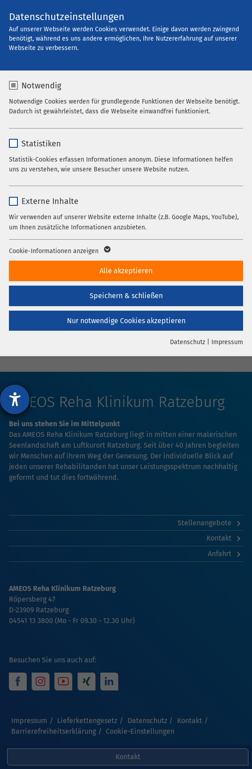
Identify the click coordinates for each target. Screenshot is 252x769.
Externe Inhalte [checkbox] (49, 201)
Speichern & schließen (126, 295)
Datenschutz (187, 342)
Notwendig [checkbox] (41, 86)
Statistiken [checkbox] (41, 144)
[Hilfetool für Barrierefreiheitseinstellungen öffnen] (14, 399)
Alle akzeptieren (126, 270)
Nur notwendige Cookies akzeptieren (126, 320)
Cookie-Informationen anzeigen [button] (59, 251)
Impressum (227, 342)
